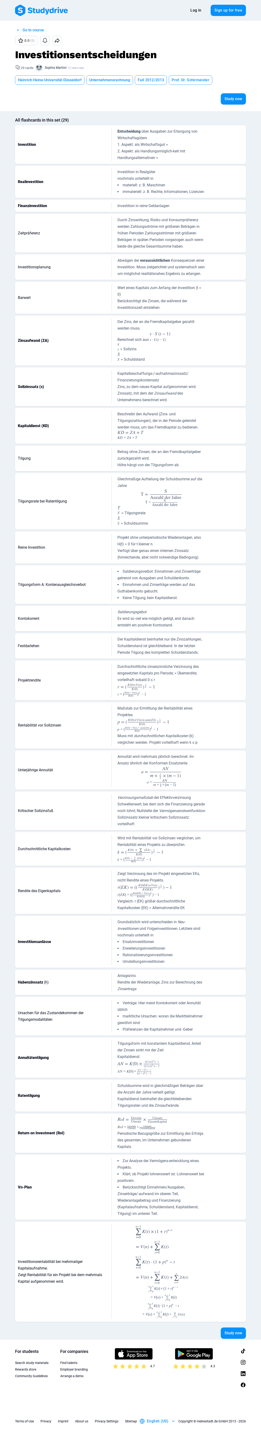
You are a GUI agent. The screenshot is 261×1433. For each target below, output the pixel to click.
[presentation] (160, 337)
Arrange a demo (72, 1376)
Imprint (63, 1421)
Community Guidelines (31, 1376)
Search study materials (31, 1363)
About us (81, 1421)
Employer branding (74, 1369)
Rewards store (25, 1369)
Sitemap (131, 1421)
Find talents (68, 1363)
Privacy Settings (106, 1421)
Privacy (45, 1421)
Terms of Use (24, 1421)
